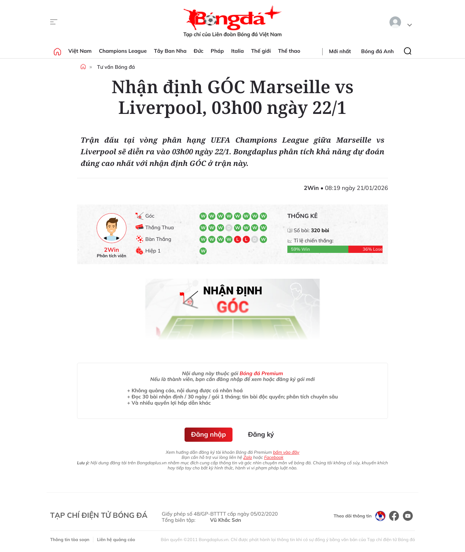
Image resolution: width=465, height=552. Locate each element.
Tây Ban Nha (170, 51)
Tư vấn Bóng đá (116, 67)
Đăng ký (261, 434)
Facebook (273, 457)
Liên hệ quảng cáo (116, 539)
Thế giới (261, 51)
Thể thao (289, 51)
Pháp (217, 51)
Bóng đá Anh (377, 51)
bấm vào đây (286, 452)
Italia (237, 51)
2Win (111, 249)
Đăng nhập (208, 434)
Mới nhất (340, 51)
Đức (198, 51)
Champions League (123, 51)
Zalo (247, 457)
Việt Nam (80, 51)
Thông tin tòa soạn (69, 539)
